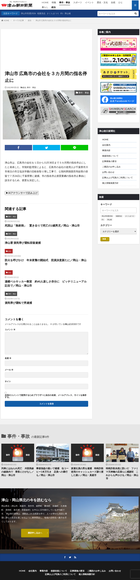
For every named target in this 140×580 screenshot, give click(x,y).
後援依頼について (110, 156)
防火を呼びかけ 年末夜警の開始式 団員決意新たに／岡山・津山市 (45, 262)
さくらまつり (53, 13)
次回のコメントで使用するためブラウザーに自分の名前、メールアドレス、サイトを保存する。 (45, 396)
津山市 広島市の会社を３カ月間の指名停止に (53, 20)
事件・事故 (64, 2)
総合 (53, 7)
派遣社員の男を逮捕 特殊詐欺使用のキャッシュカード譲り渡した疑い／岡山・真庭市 (87, 472)
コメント (10, 329)
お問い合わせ (108, 172)
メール (9, 370)
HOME (45, 2)
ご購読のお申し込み (111, 166)
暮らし (45, 7)
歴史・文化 (102, 2)
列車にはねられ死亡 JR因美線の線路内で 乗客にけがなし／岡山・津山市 (17, 472)
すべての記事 (18, 20)
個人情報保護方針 (110, 183)
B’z (61, 13)
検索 (104, 239)
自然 (113, 2)
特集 (54, 2)
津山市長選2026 (28, 13)
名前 (8, 358)
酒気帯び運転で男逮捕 (18, 302)
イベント (89, 2)
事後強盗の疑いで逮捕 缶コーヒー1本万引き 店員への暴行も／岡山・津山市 (52, 472)
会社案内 (106, 145)
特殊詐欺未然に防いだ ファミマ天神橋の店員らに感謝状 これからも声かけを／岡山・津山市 (122, 473)
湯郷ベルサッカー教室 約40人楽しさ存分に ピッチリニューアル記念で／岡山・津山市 (46, 283)
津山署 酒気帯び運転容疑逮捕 (23, 242)
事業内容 (106, 150)
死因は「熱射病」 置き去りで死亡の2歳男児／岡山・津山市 (42, 225)
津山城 (67, 13)
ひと (120, 2)
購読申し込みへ (35, 533)
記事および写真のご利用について (117, 177)
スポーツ (77, 2)
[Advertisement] (46, 43)
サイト (8, 381)
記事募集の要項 (109, 161)
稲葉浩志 (41, 13)
